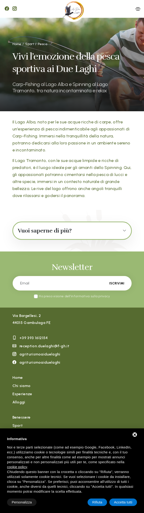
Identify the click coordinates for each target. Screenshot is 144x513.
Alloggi (18, 402)
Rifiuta (97, 502)
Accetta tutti (123, 502)
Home (17, 377)
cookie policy (17, 467)
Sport (17, 425)
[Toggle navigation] (137, 9)
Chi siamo (21, 386)
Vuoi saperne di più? (45, 230)
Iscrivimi (116, 283)
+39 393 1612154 (33, 338)
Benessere (21, 417)
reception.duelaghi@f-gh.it (44, 346)
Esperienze (22, 394)
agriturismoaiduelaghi (39, 354)
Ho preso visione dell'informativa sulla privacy (74, 296)
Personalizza (22, 502)
